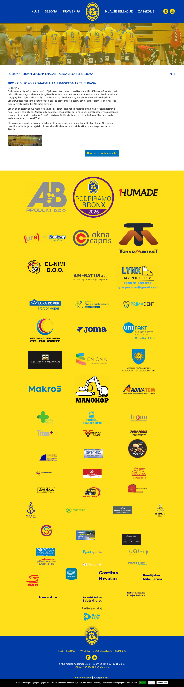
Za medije (146, 11)
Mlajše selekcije (119, 11)
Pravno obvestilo (83, 677)
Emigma (105, 677)
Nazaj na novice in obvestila (101, 153)
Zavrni (151, 683)
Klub (35, 11)
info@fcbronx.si (101, 667)
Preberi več (162, 683)
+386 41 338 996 (83, 667)
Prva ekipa (71, 11)
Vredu (142, 683)
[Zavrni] (180, 683)
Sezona (51, 11)
